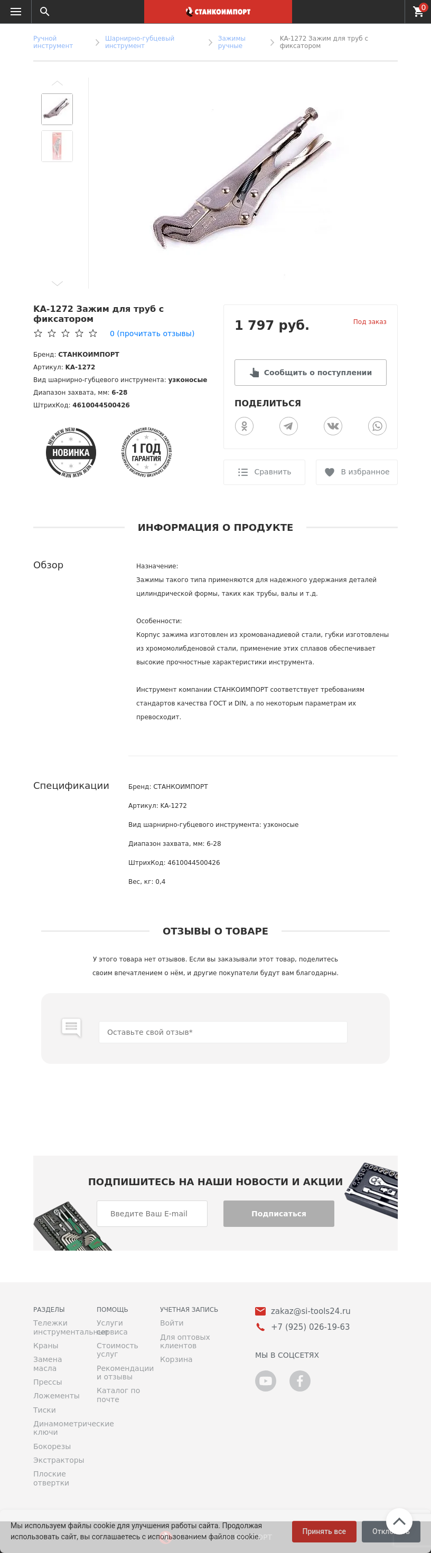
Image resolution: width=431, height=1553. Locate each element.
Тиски (44, 1410)
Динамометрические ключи (57, 1427)
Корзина (176, 1359)
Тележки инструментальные (57, 1327)
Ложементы (56, 1396)
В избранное (365, 472)
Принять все (324, 1531)
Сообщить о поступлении (318, 372)
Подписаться (278, 1213)
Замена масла (47, 1363)
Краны (46, 1345)
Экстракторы (57, 1460)
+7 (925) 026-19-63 (390, 11)
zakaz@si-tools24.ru (311, 1311)
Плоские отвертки (51, 1478)
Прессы (47, 1382)
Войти (172, 1323)
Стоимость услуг (117, 1349)
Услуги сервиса (112, 1327)
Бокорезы (52, 1446)
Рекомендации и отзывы (120, 1372)
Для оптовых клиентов (185, 1341)
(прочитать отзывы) (152, 333)
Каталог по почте (118, 1394)
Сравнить (272, 472)
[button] (57, 83)
